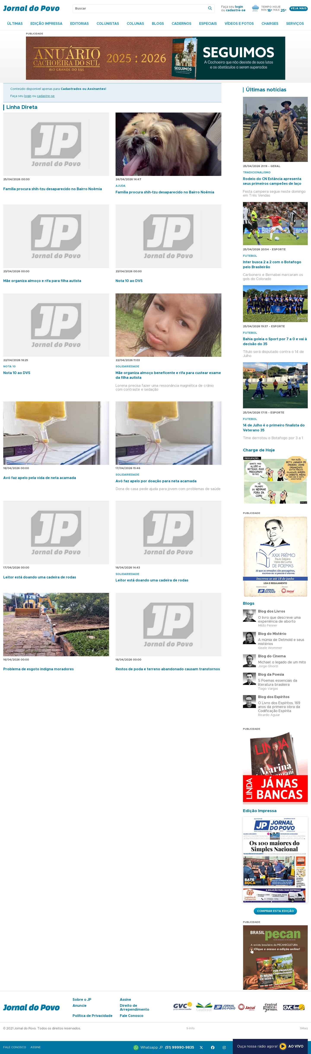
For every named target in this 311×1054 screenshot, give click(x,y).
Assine (125, 999)
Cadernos (181, 23)
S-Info (190, 1028)
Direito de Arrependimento (134, 1007)
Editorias (79, 23)
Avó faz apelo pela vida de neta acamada (39, 478)
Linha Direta (21, 107)
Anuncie (80, 1005)
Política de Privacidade (93, 1016)
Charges (270, 23)
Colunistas (108, 23)
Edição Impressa (46, 23)
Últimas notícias (266, 89)
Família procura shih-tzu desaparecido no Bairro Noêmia (52, 189)
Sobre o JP (82, 999)
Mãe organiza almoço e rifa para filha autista (42, 281)
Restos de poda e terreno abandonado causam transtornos (168, 669)
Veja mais (298, 8)
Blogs (158, 23)
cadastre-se (236, 10)
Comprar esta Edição (275, 911)
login (239, 6)
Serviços (295, 23)
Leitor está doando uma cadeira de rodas (39, 577)
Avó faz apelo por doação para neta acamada (156, 481)
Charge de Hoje (259, 450)
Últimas (15, 23)
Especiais (208, 23)
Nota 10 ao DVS (129, 281)
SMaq (304, 1028)
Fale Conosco (131, 1016)
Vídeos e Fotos (239, 23)
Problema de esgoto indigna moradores (38, 669)
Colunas (135, 23)
